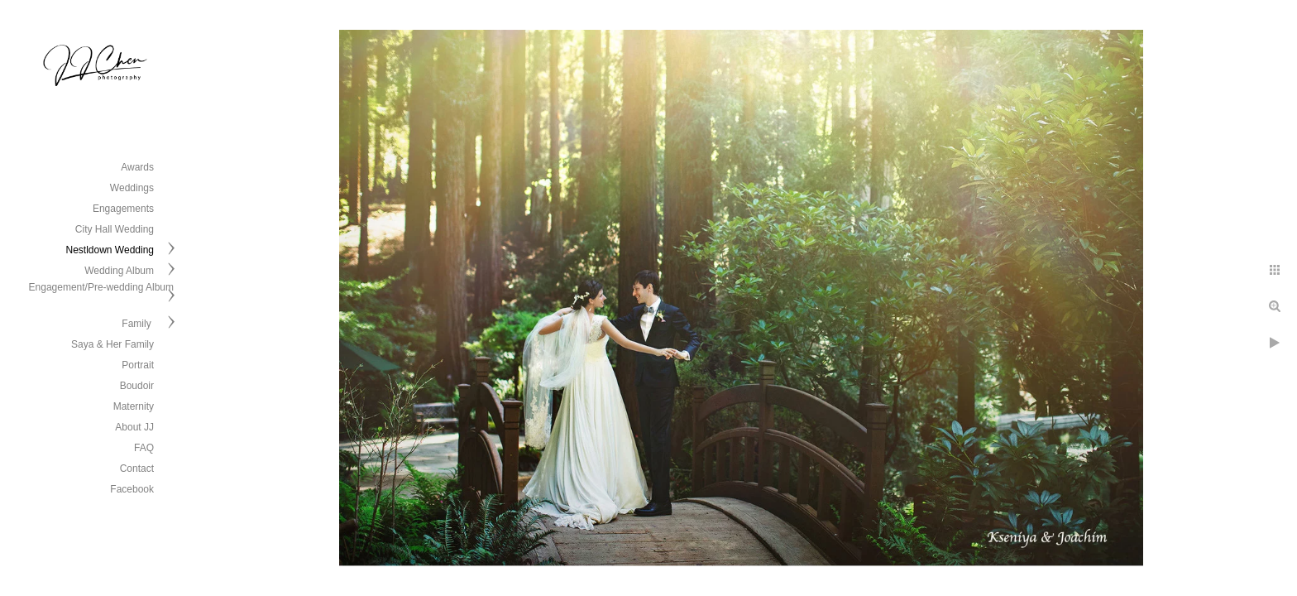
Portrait (138, 365)
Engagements (123, 208)
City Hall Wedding (114, 229)
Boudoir (137, 386)
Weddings (132, 188)
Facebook (132, 489)
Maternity (133, 406)
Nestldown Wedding (109, 250)
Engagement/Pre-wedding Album (101, 287)
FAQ (144, 448)
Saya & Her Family (112, 344)
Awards (137, 167)
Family (138, 323)
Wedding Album (119, 270)
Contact (137, 468)
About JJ (134, 427)
